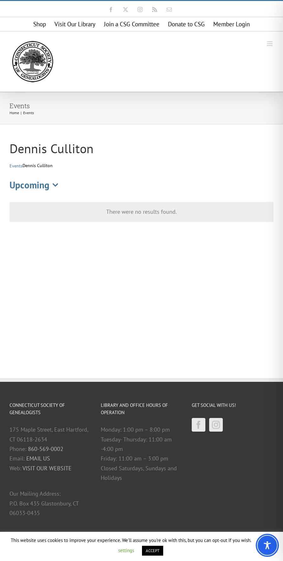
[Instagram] (216, 425)
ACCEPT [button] (152, 550)
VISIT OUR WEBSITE (47, 468)
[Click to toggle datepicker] (36, 185)
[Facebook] (198, 425)
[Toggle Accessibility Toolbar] (267, 545)
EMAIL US (38, 458)
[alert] (141, 212)
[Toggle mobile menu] (270, 43)
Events (16, 166)
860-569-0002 (45, 449)
